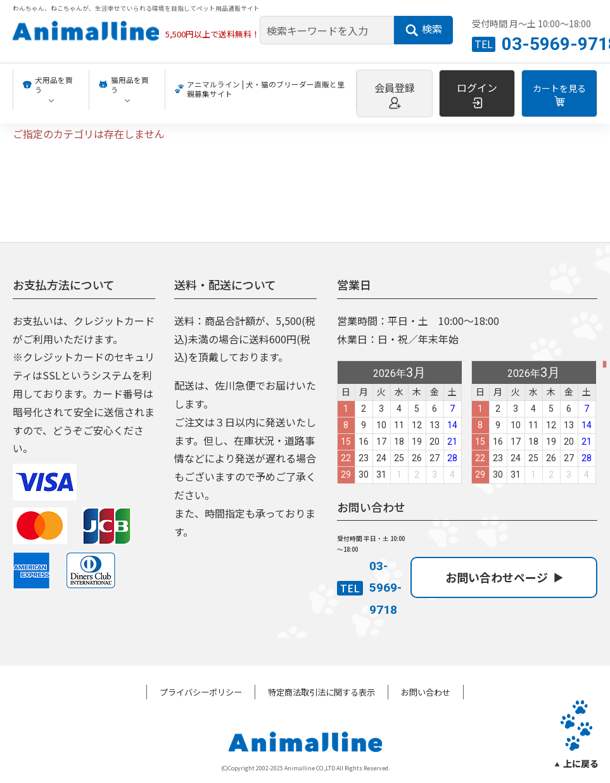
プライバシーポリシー (201, 692)
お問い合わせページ (504, 577)
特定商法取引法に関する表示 (321, 692)
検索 (423, 29)
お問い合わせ (425, 692)
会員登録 (394, 94)
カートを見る (559, 94)
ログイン (477, 94)
